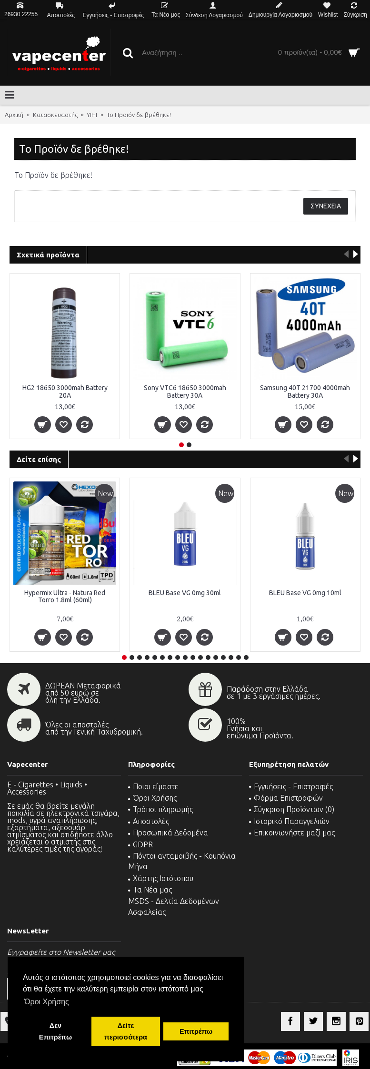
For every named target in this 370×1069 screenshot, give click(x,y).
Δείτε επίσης (39, 459)
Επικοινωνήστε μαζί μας (292, 832)
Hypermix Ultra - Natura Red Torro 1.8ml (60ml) (64, 596)
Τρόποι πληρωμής (160, 809)
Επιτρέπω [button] (196, 1031)
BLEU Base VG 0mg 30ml (185, 593)
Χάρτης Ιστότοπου (160, 878)
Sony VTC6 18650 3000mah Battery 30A (185, 391)
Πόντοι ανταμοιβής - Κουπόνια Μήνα (182, 861)
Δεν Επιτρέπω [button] (55, 1031)
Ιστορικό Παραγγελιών (289, 821)
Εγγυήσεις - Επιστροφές (291, 786)
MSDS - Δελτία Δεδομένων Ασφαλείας (173, 906)
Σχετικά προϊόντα (48, 255)
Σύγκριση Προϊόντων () (291, 809)
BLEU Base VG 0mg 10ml (305, 593)
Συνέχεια (325, 206)
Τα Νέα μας (150, 889)
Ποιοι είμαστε (153, 786)
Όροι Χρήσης (152, 798)
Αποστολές (148, 821)
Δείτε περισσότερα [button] (125, 1031)
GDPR (140, 844)
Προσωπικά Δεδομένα (168, 832)
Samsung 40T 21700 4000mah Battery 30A (305, 391)
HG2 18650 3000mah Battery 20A (65, 391)
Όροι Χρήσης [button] (46, 1002)
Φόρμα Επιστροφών (286, 798)
